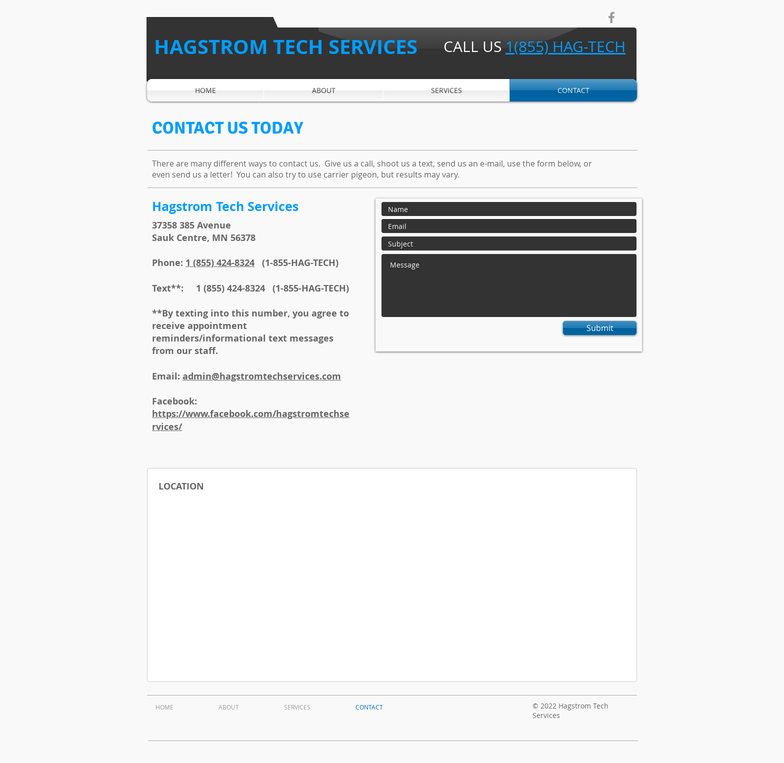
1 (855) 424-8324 (220, 262)
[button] (447, 90)
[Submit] (599, 328)
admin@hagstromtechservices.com (261, 376)
